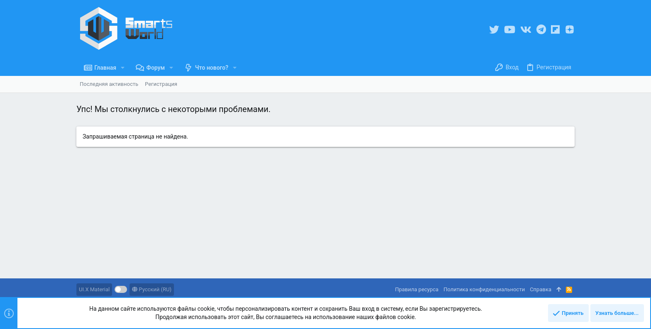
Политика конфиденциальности (484, 289)
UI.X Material (94, 289)
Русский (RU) (151, 289)
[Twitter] (494, 29)
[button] (122, 67)
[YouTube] (509, 29)
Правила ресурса (416, 289)
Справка (540, 289)
